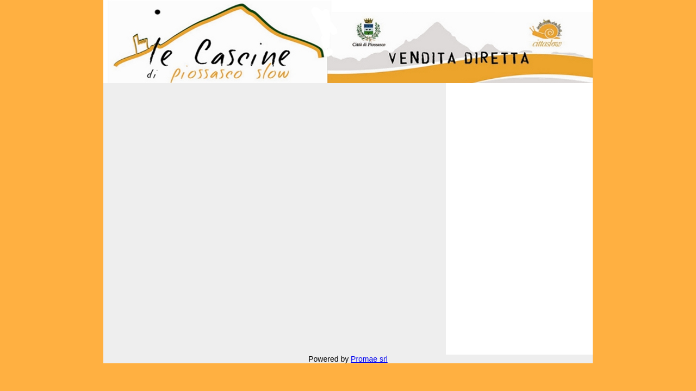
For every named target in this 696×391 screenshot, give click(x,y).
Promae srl (369, 359)
